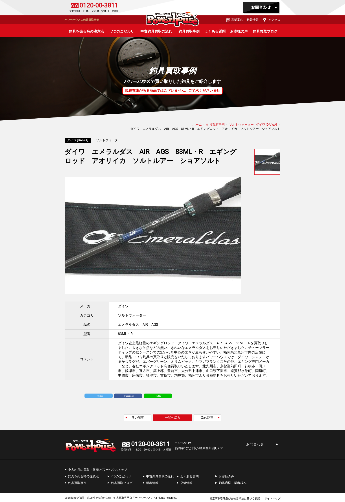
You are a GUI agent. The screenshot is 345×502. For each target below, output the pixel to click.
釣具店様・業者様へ (232, 482)
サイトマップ (272, 497)
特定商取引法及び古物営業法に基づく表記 (235, 497)
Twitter (99, 395)
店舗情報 (186, 482)
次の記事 (207, 416)
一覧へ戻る (172, 416)
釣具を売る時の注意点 (86, 31)
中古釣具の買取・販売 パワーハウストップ (97, 468)
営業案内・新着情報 (245, 20)
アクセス (274, 20)
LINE (158, 395)
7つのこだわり (122, 31)
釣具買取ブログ (265, 31)
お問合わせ (261, 8)
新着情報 (152, 482)
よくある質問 (215, 31)
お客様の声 (239, 31)
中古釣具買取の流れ (156, 31)
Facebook (129, 395)
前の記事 (138, 416)
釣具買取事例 (189, 31)
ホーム (197, 124)
